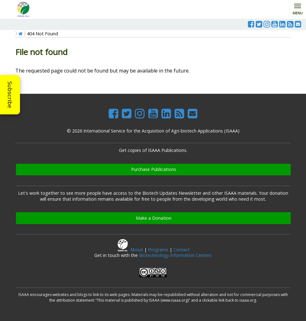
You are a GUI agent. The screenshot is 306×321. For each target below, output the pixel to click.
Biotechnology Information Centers (175, 255)
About (136, 250)
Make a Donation (153, 218)
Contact (181, 250)
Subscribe (10, 94)
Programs (158, 250)
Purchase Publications (153, 169)
